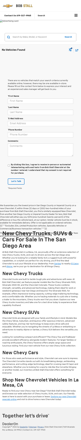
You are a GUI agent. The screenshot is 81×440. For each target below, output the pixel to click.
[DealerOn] (10, 424)
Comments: (13, 141)
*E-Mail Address (15, 119)
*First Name (13, 96)
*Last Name (13, 107)
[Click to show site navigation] (76, 16)
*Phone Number (15, 130)
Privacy (41, 427)
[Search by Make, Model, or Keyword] (37, 37)
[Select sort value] (76, 50)
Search (68, 37)
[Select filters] (70, 50)
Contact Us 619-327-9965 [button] (17, 16)
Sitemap (32, 427)
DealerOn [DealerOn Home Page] (24, 427)
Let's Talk (16, 181)
